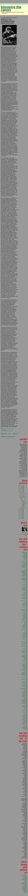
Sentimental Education (24, 672)
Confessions (24, 582)
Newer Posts (4, 433)
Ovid (25, 659)
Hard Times (24, 605)
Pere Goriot (24, 660)
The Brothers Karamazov (24, 685)
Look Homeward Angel (24, 633)
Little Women (24, 629)
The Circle (23, 688)
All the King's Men (24, 562)
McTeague (25, 639)
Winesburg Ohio (24, 729)
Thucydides (24, 711)
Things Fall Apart (24, 707)
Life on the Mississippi (24, 627)
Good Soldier (24, 600)
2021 (21, 518)
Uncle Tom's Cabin (24, 720)
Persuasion (24, 662)
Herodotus (25, 607)
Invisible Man (24, 619)
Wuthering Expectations (24, 887)
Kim (25, 622)
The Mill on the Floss (24, 695)
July (22, 495)
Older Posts (15, 433)
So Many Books (25, 892)
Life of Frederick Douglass (24, 624)
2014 (21, 510)
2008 (21, 487)
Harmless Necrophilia (24, 889)
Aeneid (24, 557)
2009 (21, 488)
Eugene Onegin (24, 594)
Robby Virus (24, 532)
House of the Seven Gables (24, 613)
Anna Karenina (24, 570)
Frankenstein (24, 595)
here (26, 476)
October (23, 508)
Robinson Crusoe (24, 668)
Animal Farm (24, 567)
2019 (21, 517)
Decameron (24, 584)
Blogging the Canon (11, 8)
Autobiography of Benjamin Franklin (24, 572)
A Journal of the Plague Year (24, 553)
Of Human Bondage (24, 655)
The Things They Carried (24, 703)
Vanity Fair (25, 723)
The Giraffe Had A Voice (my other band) (24, 880)
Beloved (24, 574)
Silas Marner (24, 677)
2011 (21, 491)
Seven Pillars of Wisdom (24, 675)
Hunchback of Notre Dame (8, 430)
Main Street (24, 637)
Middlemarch (24, 643)
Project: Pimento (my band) (24, 876)
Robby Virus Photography (24, 883)
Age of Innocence (25, 559)
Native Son (24, 652)
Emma (24, 592)
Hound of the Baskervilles (24, 610)
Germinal (24, 597)
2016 (21, 513)
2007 (21, 485)
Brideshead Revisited (24, 578)
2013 (21, 509)
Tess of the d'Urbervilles (24, 682)
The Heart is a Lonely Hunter (24, 690)
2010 (21, 489)
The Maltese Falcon (24, 693)
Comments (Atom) (11, 436)
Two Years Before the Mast (25, 717)
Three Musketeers (24, 709)
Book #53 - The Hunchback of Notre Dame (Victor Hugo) (7, 21)
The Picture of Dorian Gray (24, 697)
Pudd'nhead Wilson (24, 666)
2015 (21, 511)
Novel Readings (25, 885)
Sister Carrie (24, 679)
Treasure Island (25, 715)
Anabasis (24, 566)
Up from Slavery (24, 722)
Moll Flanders (24, 646)
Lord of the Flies (24, 636)
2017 (21, 514)
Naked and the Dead (24, 651)
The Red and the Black (24, 700)
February (23, 493)
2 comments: (4, 429)
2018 (21, 515)
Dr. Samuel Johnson (24, 587)
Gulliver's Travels (24, 603)
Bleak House (24, 575)
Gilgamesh (24, 598)
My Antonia (24, 648)
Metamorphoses (24, 642)
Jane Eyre (23, 621)
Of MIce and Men (24, 657)
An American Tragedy (24, 564)
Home (9, 433)
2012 (21, 492)
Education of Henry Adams (24, 589)
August (23, 496)
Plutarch (24, 664)
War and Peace (25, 726)
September (23, 497)
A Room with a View (24, 556)
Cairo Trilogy (24, 580)
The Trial (24, 705)
